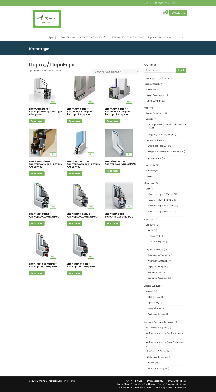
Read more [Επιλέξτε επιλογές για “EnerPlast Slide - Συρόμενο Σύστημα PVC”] (112, 223)
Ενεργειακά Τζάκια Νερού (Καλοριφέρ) (165, 151)
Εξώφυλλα (150, 225)
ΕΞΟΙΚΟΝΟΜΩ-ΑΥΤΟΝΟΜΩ (127, 37)
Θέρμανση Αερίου (153, 158)
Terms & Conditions (176, 380)
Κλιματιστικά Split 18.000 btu (161, 200)
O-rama (71, 380)
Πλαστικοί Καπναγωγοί (156, 368)
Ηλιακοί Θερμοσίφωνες (156, 95)
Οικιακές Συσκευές (152, 285)
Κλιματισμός (149, 183)
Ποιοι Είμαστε (68, 37)
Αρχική (52, 37)
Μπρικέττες (151, 170)
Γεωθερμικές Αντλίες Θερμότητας (160, 134)
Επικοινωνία (177, 3)
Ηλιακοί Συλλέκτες (153, 100)
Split (148, 188)
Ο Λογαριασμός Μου (163, 387)
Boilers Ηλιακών (153, 89)
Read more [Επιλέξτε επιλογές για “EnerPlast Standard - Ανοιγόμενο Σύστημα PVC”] (37, 273)
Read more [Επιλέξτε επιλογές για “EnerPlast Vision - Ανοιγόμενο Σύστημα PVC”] (74, 273)
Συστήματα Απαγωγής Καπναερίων (159, 322)
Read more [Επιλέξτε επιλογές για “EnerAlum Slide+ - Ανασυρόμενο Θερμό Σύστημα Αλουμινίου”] (112, 121)
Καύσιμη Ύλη (149, 165)
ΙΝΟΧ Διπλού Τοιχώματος (157, 357)
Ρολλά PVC (155, 236)
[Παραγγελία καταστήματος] (115, 71)
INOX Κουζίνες (154, 297)
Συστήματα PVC (155, 272)
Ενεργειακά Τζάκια (154, 140)
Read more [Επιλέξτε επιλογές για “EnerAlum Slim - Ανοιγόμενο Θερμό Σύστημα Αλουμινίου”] (37, 173)
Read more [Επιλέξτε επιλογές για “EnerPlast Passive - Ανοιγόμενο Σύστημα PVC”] (74, 223)
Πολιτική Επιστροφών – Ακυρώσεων (135, 387)
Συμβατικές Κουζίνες (157, 314)
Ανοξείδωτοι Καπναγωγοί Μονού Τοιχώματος (165, 342)
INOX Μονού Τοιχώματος (156, 327)
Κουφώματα (149, 219)
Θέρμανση (148, 107)
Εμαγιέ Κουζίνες (155, 302)
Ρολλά (150, 230)
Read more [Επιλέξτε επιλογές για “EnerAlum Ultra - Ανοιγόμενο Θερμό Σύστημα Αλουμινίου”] (74, 173)
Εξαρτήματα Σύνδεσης (155, 351)
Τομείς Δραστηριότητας (160, 37)
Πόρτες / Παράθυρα (154, 249)
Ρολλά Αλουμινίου (158, 241)
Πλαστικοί (150, 362)
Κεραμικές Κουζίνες (156, 308)
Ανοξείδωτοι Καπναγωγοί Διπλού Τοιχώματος (165, 333)
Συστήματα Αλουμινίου (157, 278)
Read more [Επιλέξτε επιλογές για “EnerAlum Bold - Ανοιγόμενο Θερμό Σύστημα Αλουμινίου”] (37, 121)
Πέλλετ (149, 176)
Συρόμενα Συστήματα (157, 266)
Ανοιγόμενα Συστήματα (158, 260)
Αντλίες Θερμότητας (154, 113)
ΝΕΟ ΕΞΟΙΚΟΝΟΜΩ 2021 (93, 37)
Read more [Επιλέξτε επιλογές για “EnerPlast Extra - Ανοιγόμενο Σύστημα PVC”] (37, 223)
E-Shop (147, 3)
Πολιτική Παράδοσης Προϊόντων (172, 384)
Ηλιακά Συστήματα (152, 84)
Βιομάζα (149, 119)
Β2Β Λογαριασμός (161, 3)
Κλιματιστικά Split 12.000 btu (160, 194)
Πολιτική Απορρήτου (154, 380)
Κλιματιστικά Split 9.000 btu (160, 211)
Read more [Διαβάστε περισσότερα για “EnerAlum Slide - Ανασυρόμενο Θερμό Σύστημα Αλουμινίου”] (74, 121)
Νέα (181, 37)
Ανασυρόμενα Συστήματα (159, 255)
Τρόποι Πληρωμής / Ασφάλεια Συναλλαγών (136, 384)
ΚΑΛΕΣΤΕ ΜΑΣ (178, 13)
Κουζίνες (149, 291)
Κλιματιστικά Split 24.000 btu (161, 205)
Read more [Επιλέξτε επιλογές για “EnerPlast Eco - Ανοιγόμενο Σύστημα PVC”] (112, 170)
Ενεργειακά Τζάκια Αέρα (158, 145)
